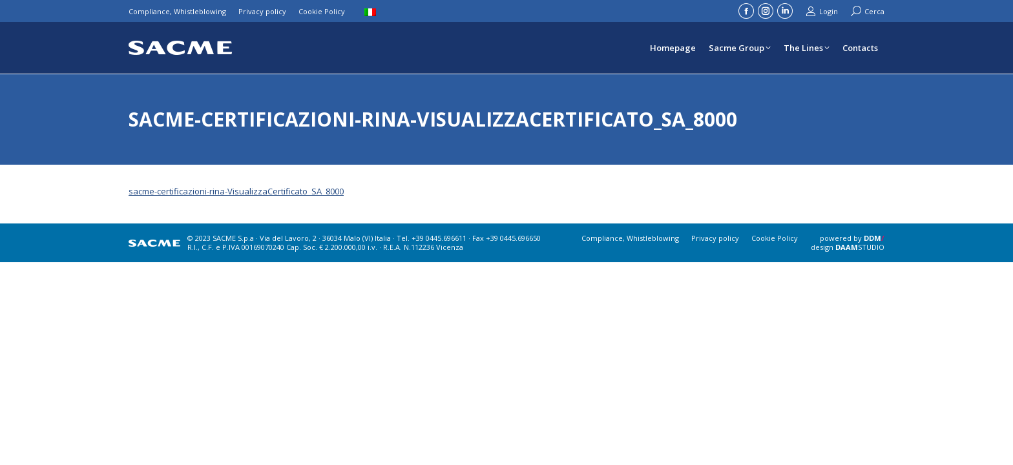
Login (822, 11)
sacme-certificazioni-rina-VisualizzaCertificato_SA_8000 (236, 191)
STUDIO (859, 247)
